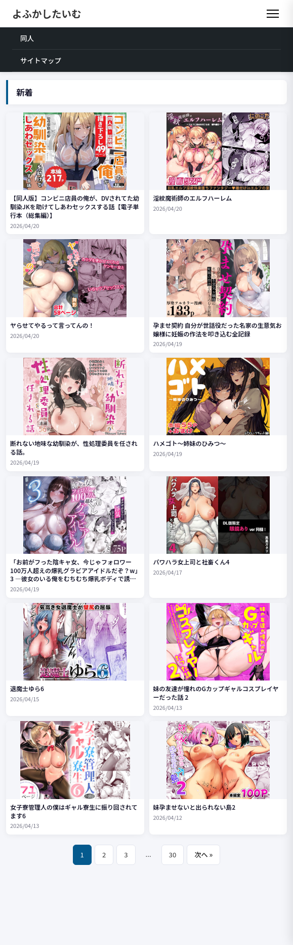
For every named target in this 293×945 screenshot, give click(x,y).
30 (173, 854)
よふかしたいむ (46, 13)
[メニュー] (273, 14)
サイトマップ (40, 60)
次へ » (203, 854)
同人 (27, 38)
